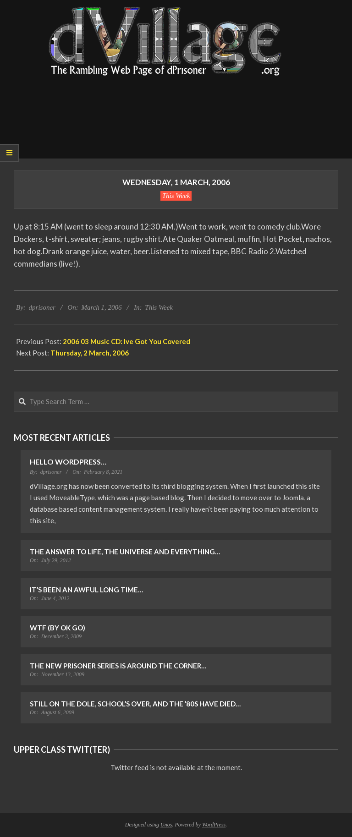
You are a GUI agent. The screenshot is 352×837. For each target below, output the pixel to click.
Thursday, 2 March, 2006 (89, 353)
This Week (176, 195)
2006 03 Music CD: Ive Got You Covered (126, 341)
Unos (166, 824)
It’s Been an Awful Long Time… (86, 589)
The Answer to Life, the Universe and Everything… (125, 551)
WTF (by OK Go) (57, 628)
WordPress (214, 824)
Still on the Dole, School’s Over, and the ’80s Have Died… (135, 704)
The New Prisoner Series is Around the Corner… (118, 666)
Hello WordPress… (68, 461)
